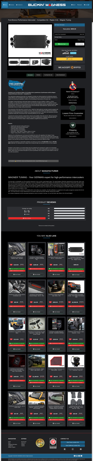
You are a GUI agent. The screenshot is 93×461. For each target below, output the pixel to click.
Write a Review (27, 218)
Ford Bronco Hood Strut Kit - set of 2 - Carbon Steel (17, 406)
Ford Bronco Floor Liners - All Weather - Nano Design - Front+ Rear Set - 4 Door (76, 407)
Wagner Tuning (81, 39)
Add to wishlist (79, 44)
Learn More (73, 53)
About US (23, 443)
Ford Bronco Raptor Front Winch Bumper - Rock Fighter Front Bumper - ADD (76, 296)
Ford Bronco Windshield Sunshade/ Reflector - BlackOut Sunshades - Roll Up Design (36, 407)
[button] (50, 40)
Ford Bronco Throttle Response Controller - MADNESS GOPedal (56, 332)
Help (73, 4)
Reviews (39, 74)
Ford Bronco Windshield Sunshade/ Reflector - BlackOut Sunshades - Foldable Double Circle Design (56, 407)
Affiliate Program (11, 447)
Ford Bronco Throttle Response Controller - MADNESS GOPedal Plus (36, 258)
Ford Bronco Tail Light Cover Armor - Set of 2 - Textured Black (56, 257)
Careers (23, 445)
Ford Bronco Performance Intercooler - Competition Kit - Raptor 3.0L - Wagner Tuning (76, 258)
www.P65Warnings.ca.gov (41, 160)
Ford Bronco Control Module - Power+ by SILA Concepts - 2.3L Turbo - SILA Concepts (17, 370)
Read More (72, 118)
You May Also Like (49, 74)
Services (11, 4)
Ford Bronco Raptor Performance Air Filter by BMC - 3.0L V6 (56, 369)
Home (9, 441)
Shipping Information (12, 444)
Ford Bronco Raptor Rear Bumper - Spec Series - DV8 (56, 295)
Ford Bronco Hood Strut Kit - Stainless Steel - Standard (17, 257)
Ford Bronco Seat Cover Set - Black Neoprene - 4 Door (76, 332)
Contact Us (19, 4)
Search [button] (80, 4)
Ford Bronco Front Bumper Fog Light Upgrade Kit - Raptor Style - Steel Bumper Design (37, 333)
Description (30, 74)
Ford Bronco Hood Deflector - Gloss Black (17, 332)
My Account (23, 441)
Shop (5, 4)
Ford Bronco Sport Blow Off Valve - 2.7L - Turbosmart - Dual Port (76, 369)
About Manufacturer (61, 74)
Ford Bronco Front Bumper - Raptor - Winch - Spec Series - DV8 (37, 369)
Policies (23, 444)
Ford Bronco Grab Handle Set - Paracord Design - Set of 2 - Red (36, 295)
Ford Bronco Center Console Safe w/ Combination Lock (17, 295)
